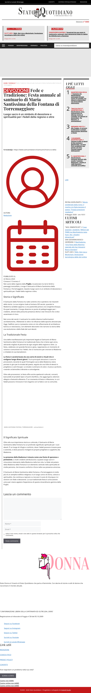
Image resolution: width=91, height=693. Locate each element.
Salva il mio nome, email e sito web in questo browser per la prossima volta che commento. (33, 534)
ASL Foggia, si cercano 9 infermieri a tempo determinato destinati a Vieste (79, 130)
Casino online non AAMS (9, 683)
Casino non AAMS (7, 681)
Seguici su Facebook (12, 623)
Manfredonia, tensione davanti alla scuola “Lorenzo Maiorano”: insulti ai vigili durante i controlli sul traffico (78, 161)
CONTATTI (51, 2)
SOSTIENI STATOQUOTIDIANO (67, 2)
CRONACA (33, 45)
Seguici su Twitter (11, 633)
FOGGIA (11, 45)
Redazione (8, 215)
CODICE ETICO (5, 655)
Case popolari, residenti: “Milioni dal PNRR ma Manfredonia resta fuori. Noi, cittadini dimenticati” (77, 232)
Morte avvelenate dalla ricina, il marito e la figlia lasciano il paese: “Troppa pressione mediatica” (76, 207)
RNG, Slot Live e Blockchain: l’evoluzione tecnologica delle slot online (23, 34)
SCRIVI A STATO (8, 676)
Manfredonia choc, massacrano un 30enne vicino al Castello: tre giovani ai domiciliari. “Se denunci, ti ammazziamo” (79, 116)
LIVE (66, 180)
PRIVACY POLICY (6, 660)
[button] (3, 45)
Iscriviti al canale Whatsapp (14, 642)
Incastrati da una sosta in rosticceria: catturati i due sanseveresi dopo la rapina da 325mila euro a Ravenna (68, 34)
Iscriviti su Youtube (11, 637)
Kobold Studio (66, 690)
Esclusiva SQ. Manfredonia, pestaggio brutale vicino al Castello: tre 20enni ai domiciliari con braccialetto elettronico (78, 98)
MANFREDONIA (22, 45)
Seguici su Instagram (12, 628)
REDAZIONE (83, 2)
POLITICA (43, 45)
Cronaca (12, 83)
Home (6, 83)
